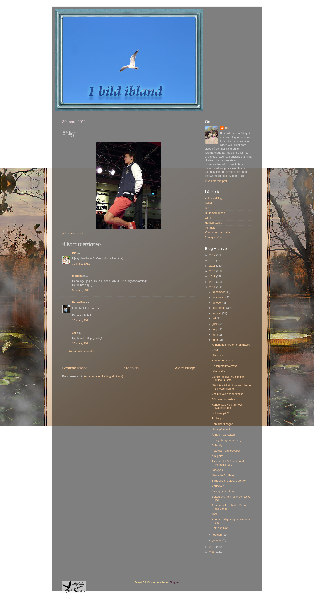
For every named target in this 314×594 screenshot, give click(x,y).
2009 (212, 552)
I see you (217, 470)
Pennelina (78, 302)
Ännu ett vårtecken (223, 434)
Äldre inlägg (185, 368)
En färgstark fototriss (224, 366)
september (219, 307)
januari (217, 540)
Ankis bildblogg (214, 198)
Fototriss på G (220, 413)
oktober (218, 302)
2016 (212, 260)
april (215, 334)
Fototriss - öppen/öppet (226, 450)
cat (74, 332)
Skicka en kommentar (81, 351)
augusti (217, 313)
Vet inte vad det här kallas (227, 393)
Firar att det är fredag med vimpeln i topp (228, 463)
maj (215, 329)
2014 (212, 271)
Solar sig (217, 445)
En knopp (217, 418)
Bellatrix (210, 203)
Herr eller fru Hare (223, 475)
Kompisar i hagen (222, 424)
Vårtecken (218, 486)
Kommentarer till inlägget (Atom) (103, 376)
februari (218, 534)
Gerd (208, 217)
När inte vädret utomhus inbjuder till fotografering (232, 387)
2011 (212, 287)
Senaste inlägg (75, 368)
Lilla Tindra (218, 371)
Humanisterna (213, 222)
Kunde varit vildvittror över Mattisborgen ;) (228, 406)
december (219, 292)
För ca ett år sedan (223, 399)
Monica (77, 275)
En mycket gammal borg (226, 440)
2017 (212, 255)
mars (216, 339)
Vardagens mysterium (218, 232)
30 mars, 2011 (81, 263)
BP (74, 253)
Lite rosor (217, 355)
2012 (212, 281)
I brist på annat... (222, 429)
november (219, 297)
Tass (214, 514)
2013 (212, 276)
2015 (212, 265)
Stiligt (215, 349)
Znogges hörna (214, 237)
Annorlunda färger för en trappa (231, 344)
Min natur (211, 227)
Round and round (222, 360)
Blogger (174, 582)
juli (215, 318)
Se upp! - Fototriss (223, 491)
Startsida (131, 368)
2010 (212, 546)
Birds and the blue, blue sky (229, 480)
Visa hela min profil (216, 181)
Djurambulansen (215, 213)
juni (215, 324)
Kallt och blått (220, 528)
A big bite (217, 456)
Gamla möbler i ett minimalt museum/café (228, 378)
